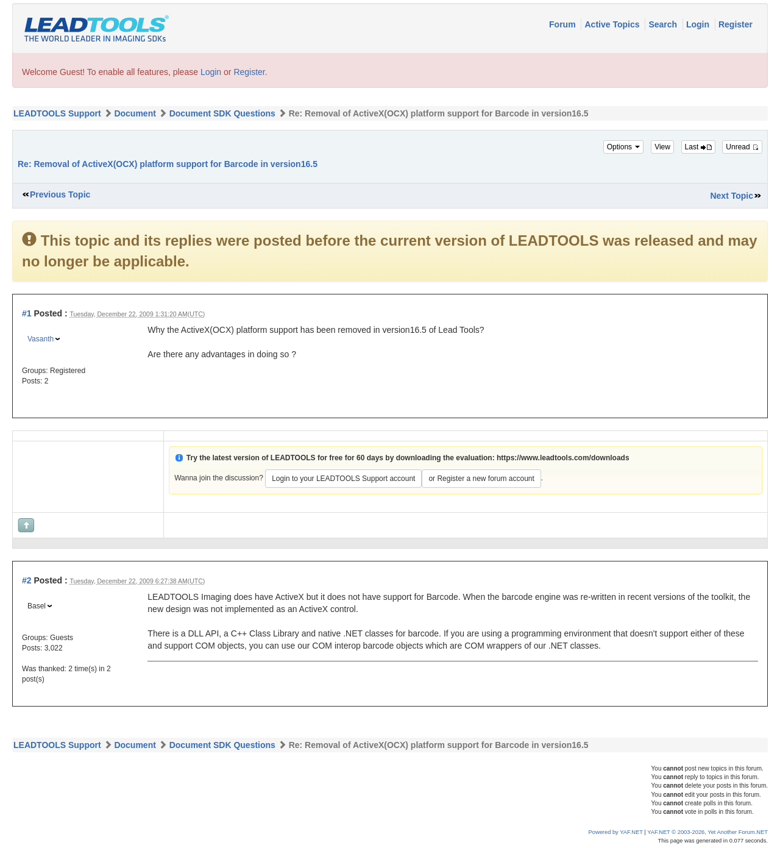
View (662, 147)
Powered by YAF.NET (616, 832)
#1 (27, 313)
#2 (27, 580)
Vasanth (40, 339)
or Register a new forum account (481, 478)
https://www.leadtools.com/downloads (563, 458)
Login (699, 24)
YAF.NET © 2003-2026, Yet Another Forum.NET (707, 832)
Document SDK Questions (222, 113)
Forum (563, 24)
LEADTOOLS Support (57, 113)
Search (663, 24)
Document (134, 113)
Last (698, 147)
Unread (742, 147)
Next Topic (731, 196)
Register (735, 24)
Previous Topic (60, 194)
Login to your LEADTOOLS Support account (343, 478)
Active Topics (613, 24)
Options (623, 147)
